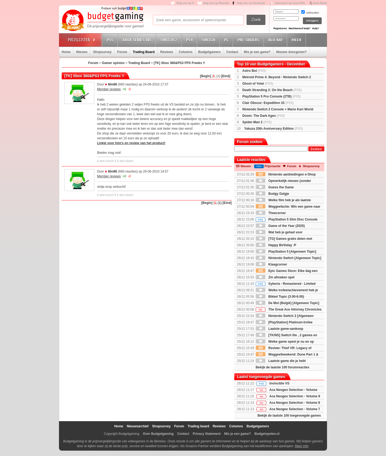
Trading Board (143, 52)
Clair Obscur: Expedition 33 (268, 103)
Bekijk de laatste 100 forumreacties (282, 367)
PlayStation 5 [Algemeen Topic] (286, 251)
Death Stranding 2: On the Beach (272, 90)
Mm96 (112, 84)
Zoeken (316, 149)
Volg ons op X (185, 3)
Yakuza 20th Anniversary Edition (273, 128)
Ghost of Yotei (257, 83)
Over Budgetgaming (158, 434)
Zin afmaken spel (275, 277)
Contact (232, 52)
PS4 (190, 39)
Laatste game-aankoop (279, 329)
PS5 (111, 39)
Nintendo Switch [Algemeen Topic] (288, 258)
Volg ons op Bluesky (216, 3)
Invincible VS (279, 383)
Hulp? (315, 28)
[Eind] (225, 76)
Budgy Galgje (272, 194)
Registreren (280, 28)
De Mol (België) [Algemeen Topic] (287, 303)
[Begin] (205, 76)
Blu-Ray (276, 39)
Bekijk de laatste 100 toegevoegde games (289, 415)
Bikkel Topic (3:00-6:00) (280, 296)
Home (66, 52)
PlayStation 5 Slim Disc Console (287, 219)
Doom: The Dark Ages (263, 116)
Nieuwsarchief (138, 426)
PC (227, 39)
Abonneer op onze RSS (290, 3)
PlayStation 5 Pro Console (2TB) (271, 96)
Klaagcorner (271, 264)
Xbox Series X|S (137, 39)
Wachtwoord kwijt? (299, 28)
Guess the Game (275, 187)
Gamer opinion (113, 63)
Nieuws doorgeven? (291, 52)
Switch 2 (169, 39)
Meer (297, 39)
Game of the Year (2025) (280, 226)
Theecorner (271, 213)
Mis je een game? (257, 52)
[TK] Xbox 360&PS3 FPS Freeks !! (179, 63)
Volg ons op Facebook (251, 3)
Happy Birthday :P (276, 245)
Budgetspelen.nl (266, 434)
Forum (122, 52)
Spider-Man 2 (257, 122)
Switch (209, 39)
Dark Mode (320, 3)
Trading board (198, 426)
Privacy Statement (207, 434)
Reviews (166, 52)
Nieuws (81, 52)
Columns (185, 52)
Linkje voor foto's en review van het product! (131, 143)
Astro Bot (254, 71)
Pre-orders (249, 39)
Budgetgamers (209, 52)
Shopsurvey (102, 52)
